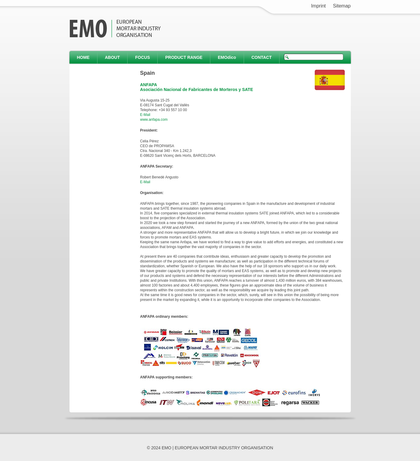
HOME (83, 57)
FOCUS (142, 57)
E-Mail (145, 115)
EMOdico (227, 57)
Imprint (318, 5)
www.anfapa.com (154, 119)
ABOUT (112, 57)
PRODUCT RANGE (183, 57)
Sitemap (342, 5)
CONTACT (262, 57)
